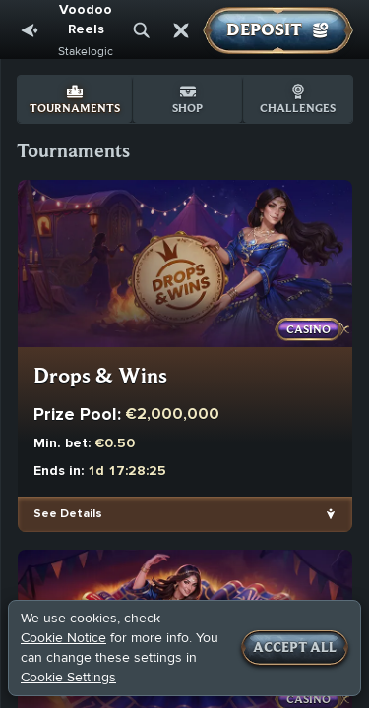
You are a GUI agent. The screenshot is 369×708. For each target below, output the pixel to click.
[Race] (181, 30)
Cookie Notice (63, 637)
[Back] (29, 30)
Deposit (278, 30)
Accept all (294, 648)
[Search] (141, 30)
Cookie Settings (68, 677)
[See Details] (331, 514)
